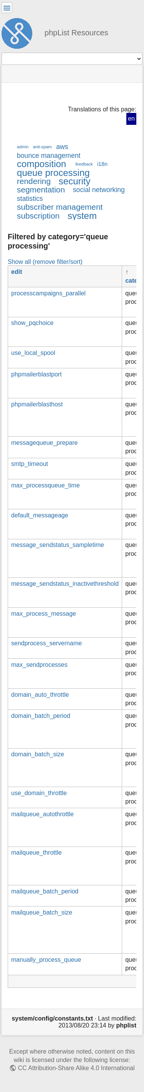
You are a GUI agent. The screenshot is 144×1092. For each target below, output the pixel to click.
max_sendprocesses (39, 664)
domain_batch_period (40, 716)
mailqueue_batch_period (44, 891)
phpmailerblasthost (37, 404)
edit (16, 271)
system (82, 215)
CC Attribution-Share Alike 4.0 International (76, 1068)
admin (23, 146)
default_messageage (39, 515)
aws (62, 147)
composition (41, 164)
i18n (102, 164)
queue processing (53, 172)
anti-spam (42, 146)
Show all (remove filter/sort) (45, 261)
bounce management (48, 155)
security (75, 181)
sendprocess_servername (46, 643)
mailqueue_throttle (36, 852)
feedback (84, 164)
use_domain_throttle (39, 793)
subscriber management (60, 206)
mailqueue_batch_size (41, 912)
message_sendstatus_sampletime (57, 545)
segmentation (41, 189)
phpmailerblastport (36, 374)
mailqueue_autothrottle (42, 814)
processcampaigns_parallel (48, 293)
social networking (99, 190)
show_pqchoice (32, 323)
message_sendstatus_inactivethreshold (65, 583)
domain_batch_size (37, 754)
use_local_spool (33, 353)
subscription (38, 215)
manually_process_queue (46, 959)
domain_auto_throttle (40, 694)
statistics (30, 198)
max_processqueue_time (45, 485)
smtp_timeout (29, 464)
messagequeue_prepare (44, 442)
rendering (34, 181)
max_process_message (43, 613)
